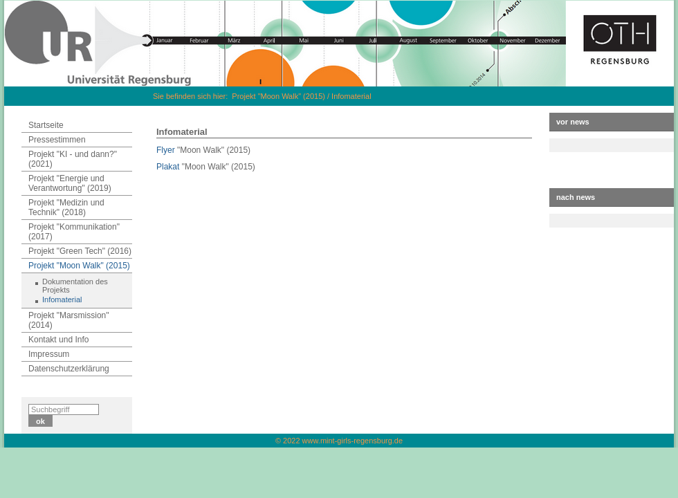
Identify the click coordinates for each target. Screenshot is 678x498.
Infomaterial (351, 96)
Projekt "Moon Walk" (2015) (278, 96)
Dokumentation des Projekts (75, 285)
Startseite (46, 125)
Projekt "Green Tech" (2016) (79, 251)
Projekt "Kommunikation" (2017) (74, 231)
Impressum (48, 354)
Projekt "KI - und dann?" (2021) (72, 159)
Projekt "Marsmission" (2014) (68, 320)
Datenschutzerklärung (68, 369)
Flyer (165, 150)
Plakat (167, 167)
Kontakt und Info (58, 339)
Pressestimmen (57, 140)
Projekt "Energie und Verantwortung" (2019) (69, 183)
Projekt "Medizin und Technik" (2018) (66, 207)
